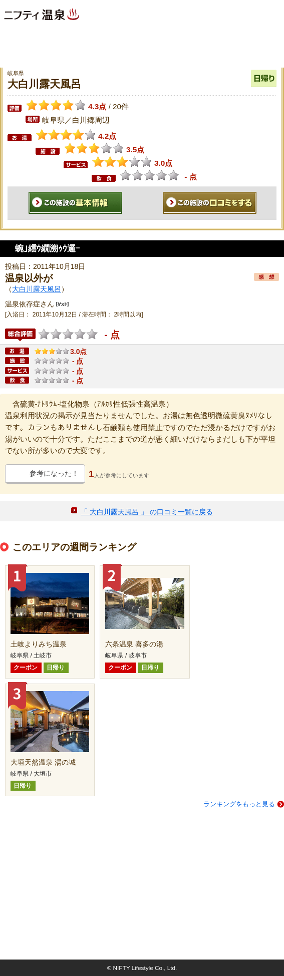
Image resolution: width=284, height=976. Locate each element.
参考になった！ (54, 473)
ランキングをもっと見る (239, 804)
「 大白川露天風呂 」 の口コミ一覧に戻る (147, 512)
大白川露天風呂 (36, 289)
